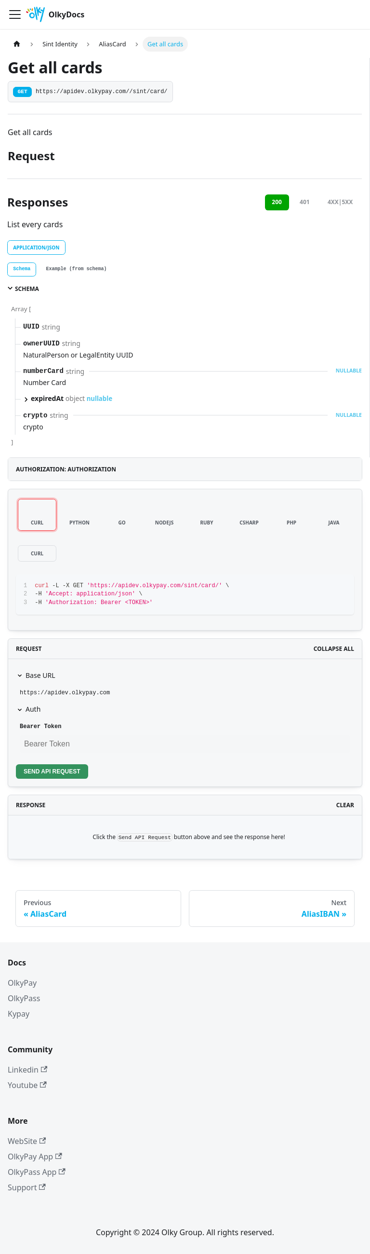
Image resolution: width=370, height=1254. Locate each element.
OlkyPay (22, 983)
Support (27, 1187)
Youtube (27, 1085)
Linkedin (27, 1069)
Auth (33, 709)
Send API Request (52, 771)
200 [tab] (277, 202)
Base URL (40, 675)
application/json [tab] (36, 247)
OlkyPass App (37, 1172)
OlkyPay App (35, 1156)
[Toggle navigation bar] (15, 14)
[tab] (21, 269)
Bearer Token (40, 726)
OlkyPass (24, 998)
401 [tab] (305, 202)
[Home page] (17, 44)
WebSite (27, 1141)
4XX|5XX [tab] (340, 202)
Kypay (18, 1013)
